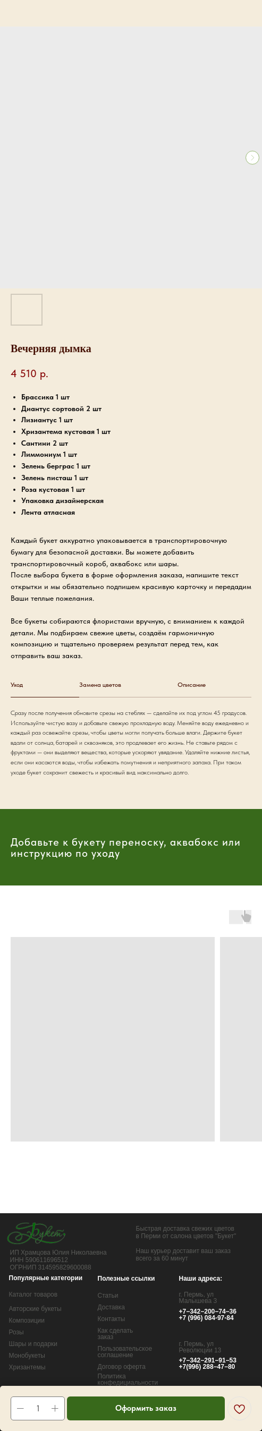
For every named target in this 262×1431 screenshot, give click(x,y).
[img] (37, 1233)
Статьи (108, 1295)
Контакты (111, 1319)
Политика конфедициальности (128, 1379)
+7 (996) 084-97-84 (206, 1318)
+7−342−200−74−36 (207, 1311)
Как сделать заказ (115, 1334)
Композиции (27, 1320)
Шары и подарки (33, 1344)
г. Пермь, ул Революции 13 (200, 1347)
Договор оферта (122, 1366)
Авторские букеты (35, 1309)
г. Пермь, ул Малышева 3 (198, 1298)
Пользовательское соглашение (125, 1352)
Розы (16, 1332)
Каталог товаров (33, 1294)
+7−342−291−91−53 (207, 1360)
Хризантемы (27, 1367)
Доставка (111, 1307)
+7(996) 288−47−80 (207, 1366)
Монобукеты (27, 1355)
